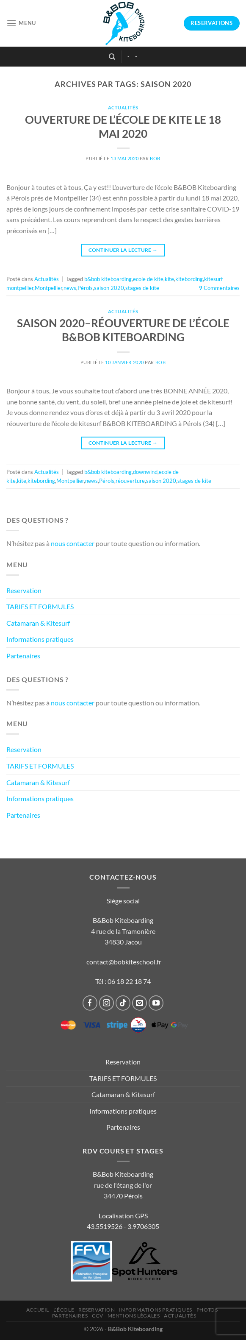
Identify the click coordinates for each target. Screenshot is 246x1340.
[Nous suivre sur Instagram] (106, 1003)
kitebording (189, 279)
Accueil (37, 1310)
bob (155, 158)
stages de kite (142, 287)
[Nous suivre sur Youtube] (156, 1003)
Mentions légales (134, 1315)
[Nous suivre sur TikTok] (123, 1003)
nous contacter (72, 543)
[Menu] (21, 23)
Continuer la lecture (123, 250)
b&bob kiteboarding (108, 279)
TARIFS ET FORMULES (40, 606)
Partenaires (23, 656)
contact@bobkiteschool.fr (123, 962)
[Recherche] (112, 57)
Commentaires (219, 287)
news (70, 287)
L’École (63, 1310)
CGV (97, 1315)
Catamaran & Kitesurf (38, 623)
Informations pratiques (40, 639)
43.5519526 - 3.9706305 (123, 1226)
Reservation (23, 590)
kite (169, 279)
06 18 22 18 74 (129, 981)
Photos (207, 1310)
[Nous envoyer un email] (139, 1003)
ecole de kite (148, 279)
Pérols (85, 287)
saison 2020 (109, 287)
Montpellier (48, 287)
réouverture (130, 480)
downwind (145, 471)
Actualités (123, 107)
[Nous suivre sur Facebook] (90, 1003)
